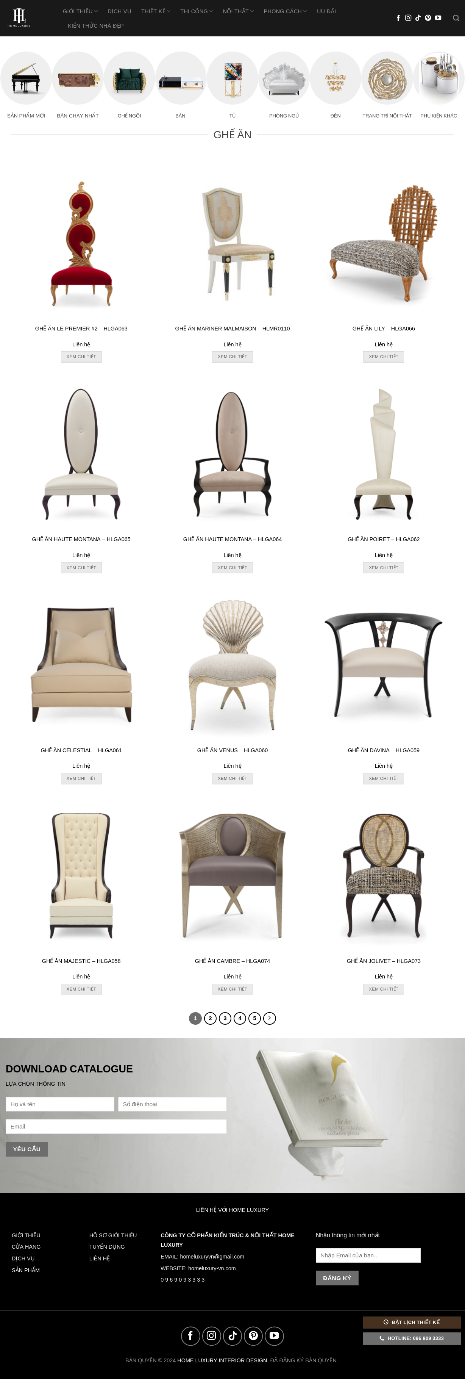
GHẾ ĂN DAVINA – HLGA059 (384, 750)
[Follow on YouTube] (438, 18)
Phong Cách (285, 11)
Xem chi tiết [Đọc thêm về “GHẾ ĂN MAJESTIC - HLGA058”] (81, 989)
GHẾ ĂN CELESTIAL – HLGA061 (81, 750)
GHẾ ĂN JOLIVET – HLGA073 (384, 961)
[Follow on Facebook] (398, 18)
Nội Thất (238, 11)
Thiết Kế (155, 11)
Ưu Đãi (326, 11)
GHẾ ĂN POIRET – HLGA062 (384, 539)
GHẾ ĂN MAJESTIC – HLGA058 (81, 961)
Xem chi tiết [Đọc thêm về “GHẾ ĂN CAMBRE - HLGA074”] (232, 989)
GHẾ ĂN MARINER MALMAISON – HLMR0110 (232, 328)
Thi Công (196, 11)
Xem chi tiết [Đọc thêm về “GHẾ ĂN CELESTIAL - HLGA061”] (81, 778)
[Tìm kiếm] (456, 18)
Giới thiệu (80, 11)
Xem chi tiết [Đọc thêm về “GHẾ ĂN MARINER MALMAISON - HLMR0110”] (232, 356)
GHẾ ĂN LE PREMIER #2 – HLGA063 (81, 328)
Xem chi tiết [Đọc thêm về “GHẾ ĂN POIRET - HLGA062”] (383, 567)
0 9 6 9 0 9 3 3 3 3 (182, 1279)
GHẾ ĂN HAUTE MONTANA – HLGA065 (81, 539)
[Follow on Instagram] (408, 18)
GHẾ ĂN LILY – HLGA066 (384, 328)
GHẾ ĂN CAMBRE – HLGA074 (232, 961)
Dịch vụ (119, 11)
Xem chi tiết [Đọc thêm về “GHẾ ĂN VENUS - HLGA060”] (232, 778)
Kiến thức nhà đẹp (96, 25)
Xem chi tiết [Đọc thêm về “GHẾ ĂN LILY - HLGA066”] (383, 356)
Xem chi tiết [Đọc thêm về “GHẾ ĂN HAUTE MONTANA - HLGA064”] (232, 567)
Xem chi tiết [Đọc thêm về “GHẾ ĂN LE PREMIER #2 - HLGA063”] (81, 356)
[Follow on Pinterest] (428, 18)
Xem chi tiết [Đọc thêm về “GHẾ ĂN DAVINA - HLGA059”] (383, 778)
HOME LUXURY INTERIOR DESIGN (222, 1360)
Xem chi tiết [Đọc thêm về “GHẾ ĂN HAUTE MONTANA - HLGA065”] (81, 567)
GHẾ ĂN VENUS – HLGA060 (232, 750)
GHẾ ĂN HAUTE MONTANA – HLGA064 (232, 539)
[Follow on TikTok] (418, 18)
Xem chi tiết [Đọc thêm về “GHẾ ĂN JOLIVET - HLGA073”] (383, 989)
